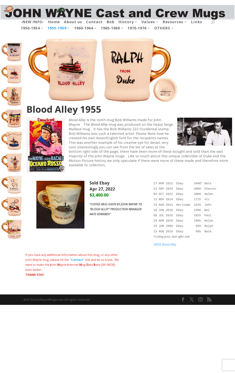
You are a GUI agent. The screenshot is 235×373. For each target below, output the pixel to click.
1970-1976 (137, 29)
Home (54, 22)
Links (196, 22)
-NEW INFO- (32, 22)
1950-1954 (30, 29)
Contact (94, 22)
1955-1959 (57, 29)
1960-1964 (83, 29)
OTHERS (162, 29)
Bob (110, 22)
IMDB (164, 241)
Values (148, 22)
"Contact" (77, 256)
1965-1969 (110, 29)
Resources (173, 22)
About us (73, 22)
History (126, 22)
